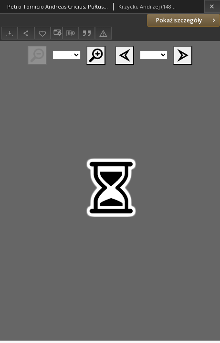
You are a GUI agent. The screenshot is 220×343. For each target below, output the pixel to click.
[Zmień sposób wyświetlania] (56, 33)
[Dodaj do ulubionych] (42, 33)
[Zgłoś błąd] (103, 33)
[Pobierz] (9, 33)
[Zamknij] (212, 6)
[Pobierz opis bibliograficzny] (71, 33)
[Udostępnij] (26, 33)
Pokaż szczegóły (186, 20)
